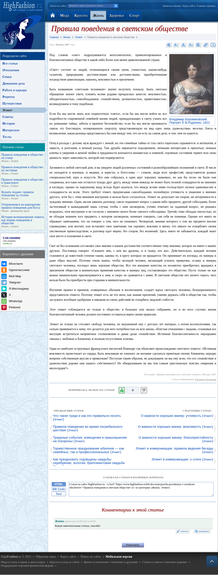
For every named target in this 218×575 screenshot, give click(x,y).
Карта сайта (189, 5)
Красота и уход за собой (64, 562)
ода (64, 15)
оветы (7, 117)
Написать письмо (172, 5)
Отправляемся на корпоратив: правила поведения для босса (21, 207)
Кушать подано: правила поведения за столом (17, 195)
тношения (10, 70)
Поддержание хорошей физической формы (27, 565)
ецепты (8, 97)
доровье (116, 15)
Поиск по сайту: (58, 5)
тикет (7, 110)
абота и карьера (14, 90)
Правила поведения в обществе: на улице (22, 158)
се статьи (10, 63)
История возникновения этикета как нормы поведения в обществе (22, 222)
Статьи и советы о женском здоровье (164, 562)
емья (7, 77)
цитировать (204, 531)
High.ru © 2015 (16, 556)
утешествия (12, 103)
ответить (184, 531)
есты (6, 137)
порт (134, 15)
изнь (98, 15)
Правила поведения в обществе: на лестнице (22, 170)
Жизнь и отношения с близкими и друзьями (110, 562)
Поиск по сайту (91, 556)
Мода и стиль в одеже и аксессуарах (23, 562)
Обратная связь (46, 556)
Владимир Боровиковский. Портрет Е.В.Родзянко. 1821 (190, 120)
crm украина (9, 240)
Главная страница (206, 5)
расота (80, 15)
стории (8, 123)
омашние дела (13, 83)
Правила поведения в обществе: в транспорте (22, 183)
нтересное (10, 130)
